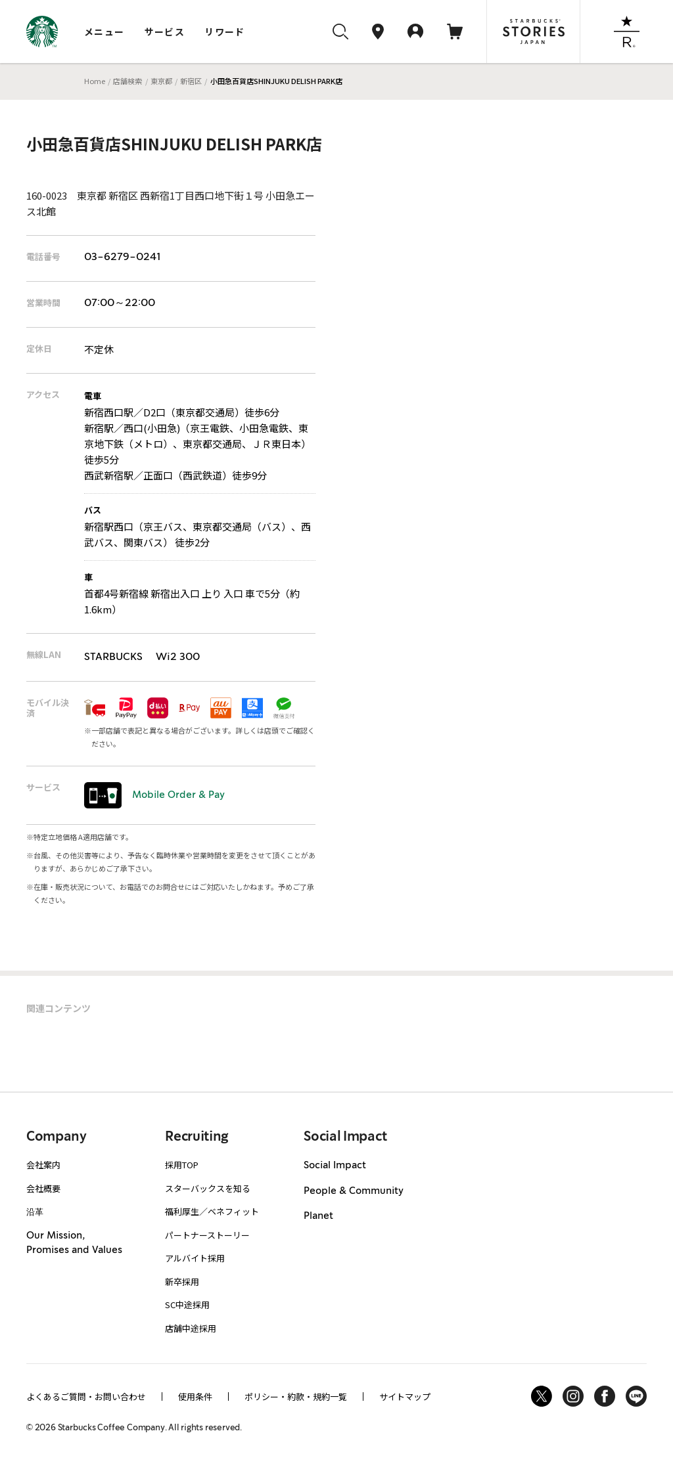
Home (94, 81)
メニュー (104, 31)
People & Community (354, 1191)
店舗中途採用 (190, 1328)
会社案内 (43, 1164)
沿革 (34, 1211)
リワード (224, 31)
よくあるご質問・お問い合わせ (86, 1396)
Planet (318, 1216)
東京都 (161, 81)
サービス (165, 31)
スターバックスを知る (207, 1188)
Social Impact (335, 1165)
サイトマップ (404, 1396)
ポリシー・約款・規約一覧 (295, 1396)
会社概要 (43, 1188)
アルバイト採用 (195, 1258)
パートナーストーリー (207, 1235)
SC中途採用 (187, 1304)
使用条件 (195, 1396)
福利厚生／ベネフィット (212, 1211)
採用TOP (181, 1164)
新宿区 (191, 81)
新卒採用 (182, 1281)
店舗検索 (127, 81)
